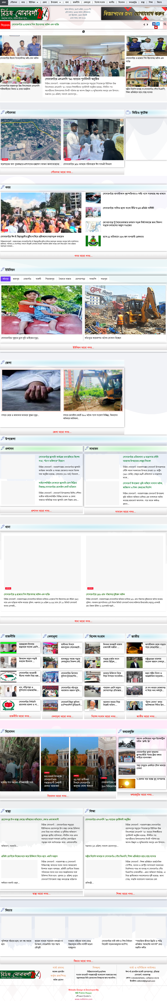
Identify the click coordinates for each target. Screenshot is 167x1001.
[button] (147, 24)
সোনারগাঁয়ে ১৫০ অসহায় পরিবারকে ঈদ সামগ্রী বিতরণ (87, 164)
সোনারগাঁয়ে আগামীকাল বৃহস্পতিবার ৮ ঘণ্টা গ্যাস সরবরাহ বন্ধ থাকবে (134, 193)
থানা (7, 522)
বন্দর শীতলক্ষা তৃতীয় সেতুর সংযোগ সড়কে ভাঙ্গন (21, 413)
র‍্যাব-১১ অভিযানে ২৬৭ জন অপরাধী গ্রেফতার (123, 236)
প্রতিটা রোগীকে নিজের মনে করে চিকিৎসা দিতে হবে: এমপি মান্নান (29, 851)
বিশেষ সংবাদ (97, 631)
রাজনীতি (10, 631)
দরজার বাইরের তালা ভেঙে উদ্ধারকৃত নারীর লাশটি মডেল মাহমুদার (114, 939)
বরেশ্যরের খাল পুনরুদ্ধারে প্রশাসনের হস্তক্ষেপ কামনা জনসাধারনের (30, 164)
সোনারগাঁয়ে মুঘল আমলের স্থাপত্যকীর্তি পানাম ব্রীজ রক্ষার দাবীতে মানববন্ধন (149, 749)
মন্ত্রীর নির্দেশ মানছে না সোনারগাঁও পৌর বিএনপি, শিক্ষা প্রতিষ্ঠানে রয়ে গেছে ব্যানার (145, 90)
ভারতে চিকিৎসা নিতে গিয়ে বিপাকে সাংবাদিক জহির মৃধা (112, 670)
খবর (7, 187)
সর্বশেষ (5, 159)
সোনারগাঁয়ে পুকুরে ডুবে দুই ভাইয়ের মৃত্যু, (20, 336)
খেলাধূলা (52, 631)
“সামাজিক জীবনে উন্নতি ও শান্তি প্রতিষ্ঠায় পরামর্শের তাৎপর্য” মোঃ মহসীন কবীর (14, 939)
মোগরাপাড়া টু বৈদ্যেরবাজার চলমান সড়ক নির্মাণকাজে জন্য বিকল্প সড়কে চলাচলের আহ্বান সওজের (132, 224)
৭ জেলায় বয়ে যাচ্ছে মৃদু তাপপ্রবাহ (151, 773)
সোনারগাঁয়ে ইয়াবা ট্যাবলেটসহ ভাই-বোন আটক (19, 58)
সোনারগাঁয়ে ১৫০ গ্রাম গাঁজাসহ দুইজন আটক (105, 589)
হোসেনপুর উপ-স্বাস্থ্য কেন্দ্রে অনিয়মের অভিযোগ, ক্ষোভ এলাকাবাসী (30, 814)
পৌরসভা (10, 113)
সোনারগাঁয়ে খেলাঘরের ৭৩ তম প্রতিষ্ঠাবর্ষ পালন (101, 778)
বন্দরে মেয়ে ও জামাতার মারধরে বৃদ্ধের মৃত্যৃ (81, 413)
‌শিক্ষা (92, 806)
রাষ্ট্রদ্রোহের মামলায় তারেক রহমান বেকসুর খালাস (154, 656)
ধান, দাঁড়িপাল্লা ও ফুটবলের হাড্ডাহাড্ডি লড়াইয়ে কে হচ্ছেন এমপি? (28, 686)
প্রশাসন (9, 443)
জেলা (8, 361)
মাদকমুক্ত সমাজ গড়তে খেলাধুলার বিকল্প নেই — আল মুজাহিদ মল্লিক (70, 656)
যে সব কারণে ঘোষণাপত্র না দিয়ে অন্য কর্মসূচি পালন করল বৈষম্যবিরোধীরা (155, 686)
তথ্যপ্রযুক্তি (128, 726)
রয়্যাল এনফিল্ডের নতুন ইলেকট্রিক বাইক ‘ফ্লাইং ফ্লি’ (151, 735)
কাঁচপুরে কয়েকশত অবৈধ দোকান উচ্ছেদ (103, 336)
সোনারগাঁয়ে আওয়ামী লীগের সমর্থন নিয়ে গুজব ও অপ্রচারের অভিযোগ (29, 670)
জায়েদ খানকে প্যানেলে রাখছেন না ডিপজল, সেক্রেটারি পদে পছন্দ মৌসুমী (82, 939)
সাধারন (93, 443)
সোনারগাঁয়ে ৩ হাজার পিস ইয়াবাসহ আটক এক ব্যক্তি (27, 589)
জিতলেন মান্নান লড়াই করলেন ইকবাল (28, 655)
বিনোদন (10, 726)
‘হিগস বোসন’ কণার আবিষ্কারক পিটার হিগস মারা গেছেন (155, 699)
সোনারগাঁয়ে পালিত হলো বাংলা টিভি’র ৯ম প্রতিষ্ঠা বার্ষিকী (128, 208)
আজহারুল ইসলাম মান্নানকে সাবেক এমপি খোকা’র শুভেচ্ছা (28, 641)
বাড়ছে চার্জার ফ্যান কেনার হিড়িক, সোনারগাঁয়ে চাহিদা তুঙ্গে (113, 656)
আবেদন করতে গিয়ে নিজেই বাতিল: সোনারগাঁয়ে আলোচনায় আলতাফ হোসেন (112, 701)
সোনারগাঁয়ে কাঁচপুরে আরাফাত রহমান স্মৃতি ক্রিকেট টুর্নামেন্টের (70, 685)
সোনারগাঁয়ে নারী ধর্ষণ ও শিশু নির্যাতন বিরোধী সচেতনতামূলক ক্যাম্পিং (150, 937)
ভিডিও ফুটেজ (140, 113)
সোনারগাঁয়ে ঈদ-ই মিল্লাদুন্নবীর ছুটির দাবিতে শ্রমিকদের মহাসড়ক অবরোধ (32, 236)
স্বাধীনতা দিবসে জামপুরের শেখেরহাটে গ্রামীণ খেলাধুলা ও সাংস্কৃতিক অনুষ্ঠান (70, 643)
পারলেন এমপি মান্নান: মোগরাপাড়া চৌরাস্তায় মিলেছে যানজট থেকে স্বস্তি (112, 686)
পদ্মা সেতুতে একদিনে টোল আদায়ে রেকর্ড (151, 762)
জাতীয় (135, 631)
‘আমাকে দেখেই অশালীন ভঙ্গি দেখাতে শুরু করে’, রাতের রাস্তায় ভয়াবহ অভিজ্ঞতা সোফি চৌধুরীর (71, 773)
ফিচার (8, 905)
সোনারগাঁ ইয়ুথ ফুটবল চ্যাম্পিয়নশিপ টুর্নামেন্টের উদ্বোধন (71, 699)
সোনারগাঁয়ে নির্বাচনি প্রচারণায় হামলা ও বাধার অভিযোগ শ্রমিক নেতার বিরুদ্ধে (29, 701)
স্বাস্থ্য (8, 806)
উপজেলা (10, 434)
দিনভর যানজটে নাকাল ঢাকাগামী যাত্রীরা (112, 641)
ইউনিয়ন (10, 270)
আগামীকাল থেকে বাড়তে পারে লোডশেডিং (155, 641)
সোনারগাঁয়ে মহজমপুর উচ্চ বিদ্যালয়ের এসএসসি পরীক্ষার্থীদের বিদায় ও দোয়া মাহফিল (19, 87)
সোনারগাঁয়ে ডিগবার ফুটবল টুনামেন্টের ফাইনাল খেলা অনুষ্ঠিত (70, 670)
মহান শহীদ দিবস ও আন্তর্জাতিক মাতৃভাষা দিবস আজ (153, 670)
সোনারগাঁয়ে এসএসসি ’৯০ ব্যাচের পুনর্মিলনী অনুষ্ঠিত (35, 24)
